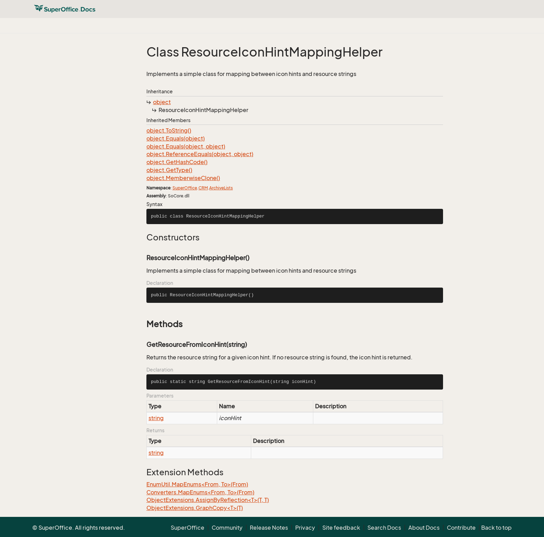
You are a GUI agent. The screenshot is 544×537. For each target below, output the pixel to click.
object (162, 102)
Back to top (496, 527)
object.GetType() (169, 170)
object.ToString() (168, 130)
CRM (203, 187)
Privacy (305, 527)
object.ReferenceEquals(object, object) (199, 154)
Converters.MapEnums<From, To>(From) (200, 492)
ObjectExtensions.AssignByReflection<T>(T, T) (207, 499)
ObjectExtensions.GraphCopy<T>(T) (194, 507)
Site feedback (341, 527)
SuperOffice (184, 187)
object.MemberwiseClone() (183, 177)
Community (227, 527)
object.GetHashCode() (176, 162)
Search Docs (384, 527)
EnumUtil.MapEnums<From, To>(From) (197, 484)
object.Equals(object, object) (185, 146)
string (156, 418)
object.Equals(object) (175, 138)
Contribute (461, 527)
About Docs (424, 527)
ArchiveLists (221, 187)
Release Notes (269, 527)
